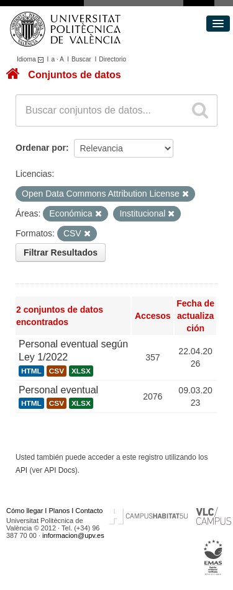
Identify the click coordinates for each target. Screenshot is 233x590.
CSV (56, 371)
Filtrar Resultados (61, 252)
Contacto (89, 510)
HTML (31, 371)
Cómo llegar (24, 510)
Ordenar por (41, 148)
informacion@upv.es (73, 535)
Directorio (112, 59)
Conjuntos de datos (74, 74)
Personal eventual (58, 390)
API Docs (59, 470)
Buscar (81, 59)
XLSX (81, 371)
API (21, 470)
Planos (59, 510)
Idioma (32, 59)
